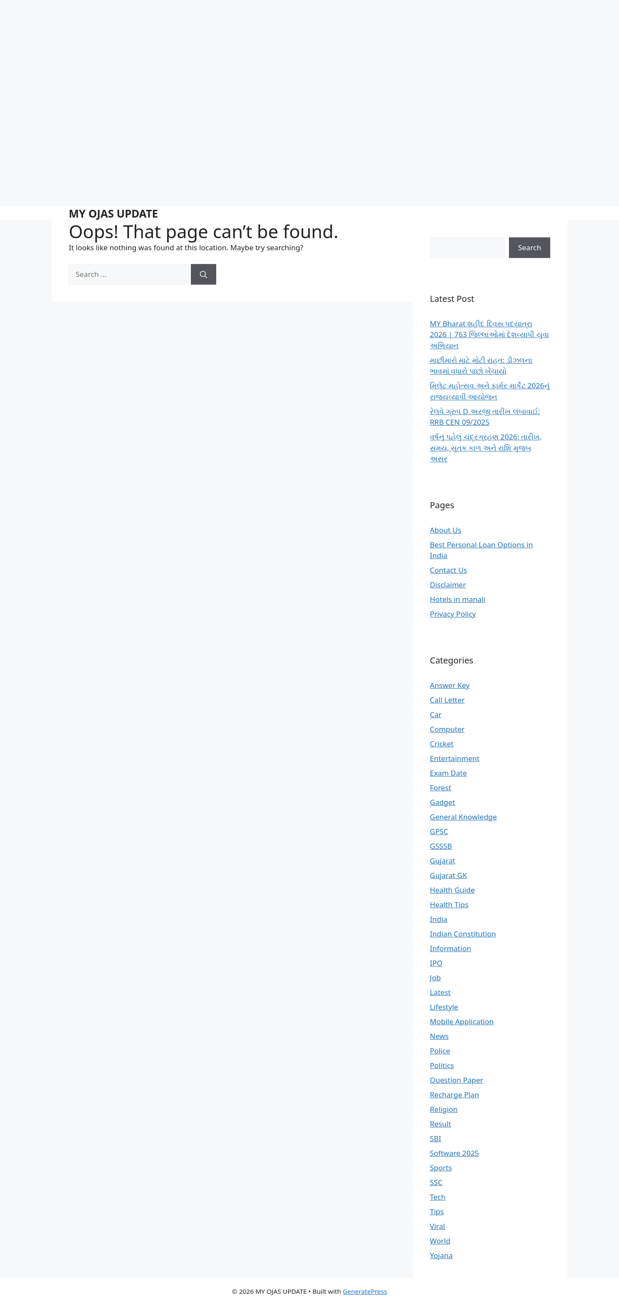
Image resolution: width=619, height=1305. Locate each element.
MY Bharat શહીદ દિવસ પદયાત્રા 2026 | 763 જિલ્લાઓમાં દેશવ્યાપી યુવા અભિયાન (489, 334)
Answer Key (449, 685)
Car (435, 714)
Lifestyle (444, 1007)
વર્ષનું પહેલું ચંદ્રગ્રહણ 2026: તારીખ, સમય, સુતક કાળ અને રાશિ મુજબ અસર (486, 448)
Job (435, 978)
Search (529, 247)
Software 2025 (454, 1153)
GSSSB (441, 846)
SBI (435, 1138)
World (440, 1241)
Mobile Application (462, 1021)
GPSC (439, 831)
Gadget (442, 802)
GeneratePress (365, 1291)
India (438, 919)
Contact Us (448, 570)
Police (440, 1051)
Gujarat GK (448, 875)
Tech (438, 1197)
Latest (440, 992)
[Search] (203, 274)
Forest (440, 787)
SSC (436, 1182)
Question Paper (456, 1080)
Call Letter (447, 700)
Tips (437, 1211)
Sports (441, 1168)
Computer (447, 729)
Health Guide (452, 890)
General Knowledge (463, 817)
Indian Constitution (463, 934)
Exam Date (448, 773)
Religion (444, 1109)
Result (440, 1124)
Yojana (441, 1255)
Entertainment (454, 758)
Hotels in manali (457, 599)
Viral (437, 1226)
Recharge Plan (454, 1094)
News (439, 1036)
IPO (436, 963)
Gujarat (442, 861)
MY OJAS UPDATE (113, 213)
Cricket (442, 744)
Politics (442, 1065)
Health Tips (449, 904)
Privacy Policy (453, 614)
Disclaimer (448, 585)
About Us (445, 530)
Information (450, 948)
